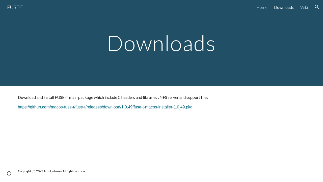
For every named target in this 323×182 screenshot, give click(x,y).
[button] (317, 7)
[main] (161, 43)
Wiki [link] (304, 7)
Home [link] (261, 7)
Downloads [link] (284, 7)
